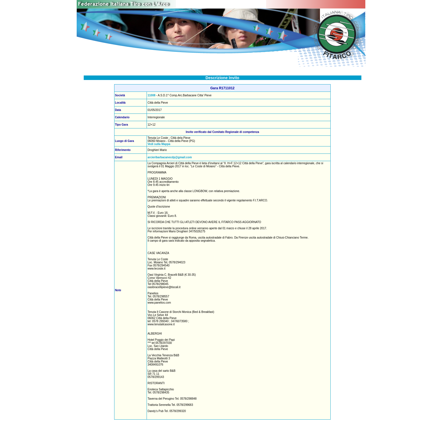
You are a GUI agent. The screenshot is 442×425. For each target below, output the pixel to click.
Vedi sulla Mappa (158, 144)
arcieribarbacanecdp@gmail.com (169, 157)
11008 (151, 95)
